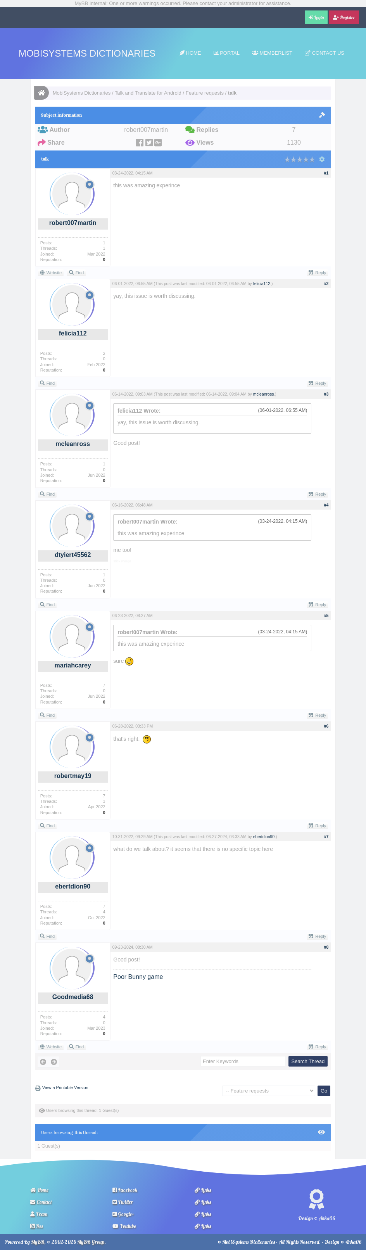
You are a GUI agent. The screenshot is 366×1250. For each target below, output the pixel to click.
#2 (326, 283)
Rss (36, 1226)
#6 (326, 726)
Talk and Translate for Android (148, 93)
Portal (227, 53)
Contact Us (324, 53)
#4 (326, 505)
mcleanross (72, 444)
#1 (326, 173)
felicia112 (73, 333)
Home (190, 53)
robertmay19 (73, 776)
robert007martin (73, 223)
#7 (326, 836)
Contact (41, 1202)
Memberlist (272, 53)
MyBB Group (90, 1242)
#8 (326, 947)
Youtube (124, 1226)
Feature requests (205, 93)
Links (203, 1190)
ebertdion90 (72, 886)
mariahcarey (73, 665)
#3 (326, 394)
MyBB (37, 1242)
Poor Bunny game (138, 976)
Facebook (124, 1190)
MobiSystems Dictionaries (87, 53)
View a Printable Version (65, 1087)
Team (38, 1214)
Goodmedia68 (72, 997)
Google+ (123, 1214)
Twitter (122, 1202)
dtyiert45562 (73, 555)
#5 (326, 615)
